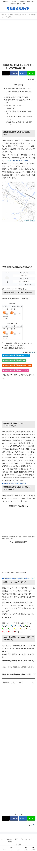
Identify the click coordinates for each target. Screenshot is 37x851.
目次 (15, 85)
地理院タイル (31, 220)
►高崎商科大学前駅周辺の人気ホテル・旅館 (17, 365)
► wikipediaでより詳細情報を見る (14, 483)
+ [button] (4, 184)
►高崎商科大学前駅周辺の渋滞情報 (14, 360)
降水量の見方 (11, 108)
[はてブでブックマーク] (23, 73)
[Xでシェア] (6, 73)
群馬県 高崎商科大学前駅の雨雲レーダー (18, 89)
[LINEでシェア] (31, 73)
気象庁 (32, 352)
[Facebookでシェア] (14, 73)
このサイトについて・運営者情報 (9, 840)
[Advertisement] (18, 42)
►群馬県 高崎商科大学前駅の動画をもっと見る (18, 578)
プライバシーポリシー (27, 839)
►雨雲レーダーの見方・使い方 (17, 160)
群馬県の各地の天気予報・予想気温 (17, 97)
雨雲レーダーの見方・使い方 (15, 105)
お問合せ (18, 844)
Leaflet (26, 220)
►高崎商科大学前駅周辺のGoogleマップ (16, 355)
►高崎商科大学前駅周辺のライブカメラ (15, 370)
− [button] (4, 187)
